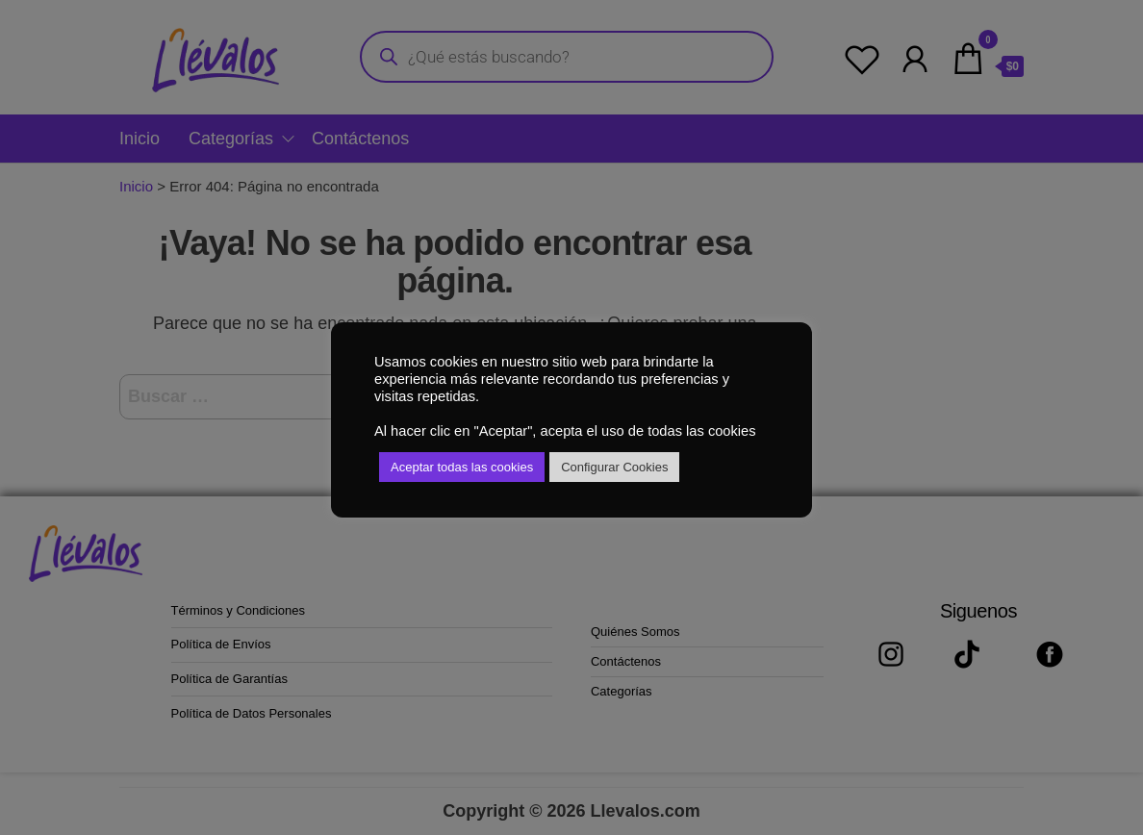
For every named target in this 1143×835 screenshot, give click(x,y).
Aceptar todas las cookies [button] (462, 467)
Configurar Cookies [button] (614, 467)
